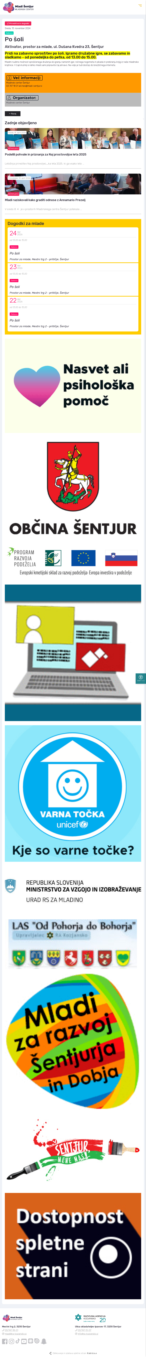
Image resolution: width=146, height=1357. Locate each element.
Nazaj (12, 114)
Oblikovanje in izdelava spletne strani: (75, 1353)
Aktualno (13, 148)
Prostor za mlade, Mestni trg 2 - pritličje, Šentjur (39, 259)
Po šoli (15, 253)
